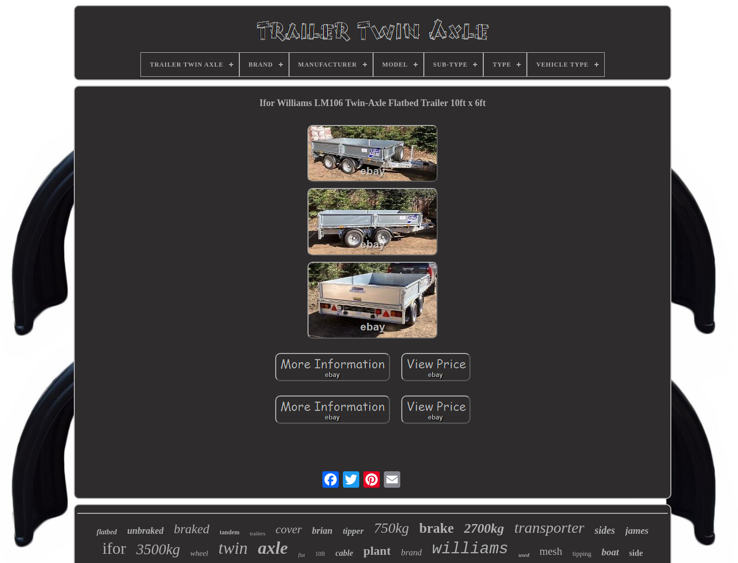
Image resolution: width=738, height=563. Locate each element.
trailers (257, 533)
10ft (320, 553)
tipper (353, 531)
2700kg (484, 528)
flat (301, 555)
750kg (391, 528)
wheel (199, 553)
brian (322, 531)
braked (191, 529)
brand (411, 552)
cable (344, 553)
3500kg (158, 549)
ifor (114, 548)
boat (610, 552)
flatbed (106, 532)
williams (470, 549)
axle (273, 547)
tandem (230, 532)
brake (436, 528)
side (636, 553)
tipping (581, 553)
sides (604, 530)
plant (377, 550)
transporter (549, 527)
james (636, 530)
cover (289, 529)
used (524, 555)
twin (233, 548)
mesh (551, 551)
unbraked (145, 531)
